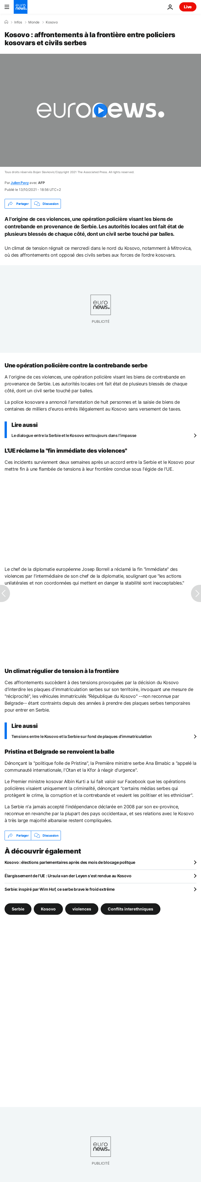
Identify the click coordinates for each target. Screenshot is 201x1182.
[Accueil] (6, 22)
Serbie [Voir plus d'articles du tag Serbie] (18, 908)
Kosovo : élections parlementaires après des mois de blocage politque (70, 862)
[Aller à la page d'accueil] (20, 7)
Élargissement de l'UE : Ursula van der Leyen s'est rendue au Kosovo (68, 875)
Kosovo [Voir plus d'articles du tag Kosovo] (48, 908)
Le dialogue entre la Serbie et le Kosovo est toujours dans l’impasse (73, 435)
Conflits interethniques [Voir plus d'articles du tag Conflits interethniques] (130, 908)
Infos (18, 22)
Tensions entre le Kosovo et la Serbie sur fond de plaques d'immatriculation (81, 736)
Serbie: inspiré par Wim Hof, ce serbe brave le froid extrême (60, 889)
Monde (33, 22)
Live (188, 6)
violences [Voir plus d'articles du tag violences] (81, 908)
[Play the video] (100, 110)
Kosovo (52, 22)
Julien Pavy (20, 183)
